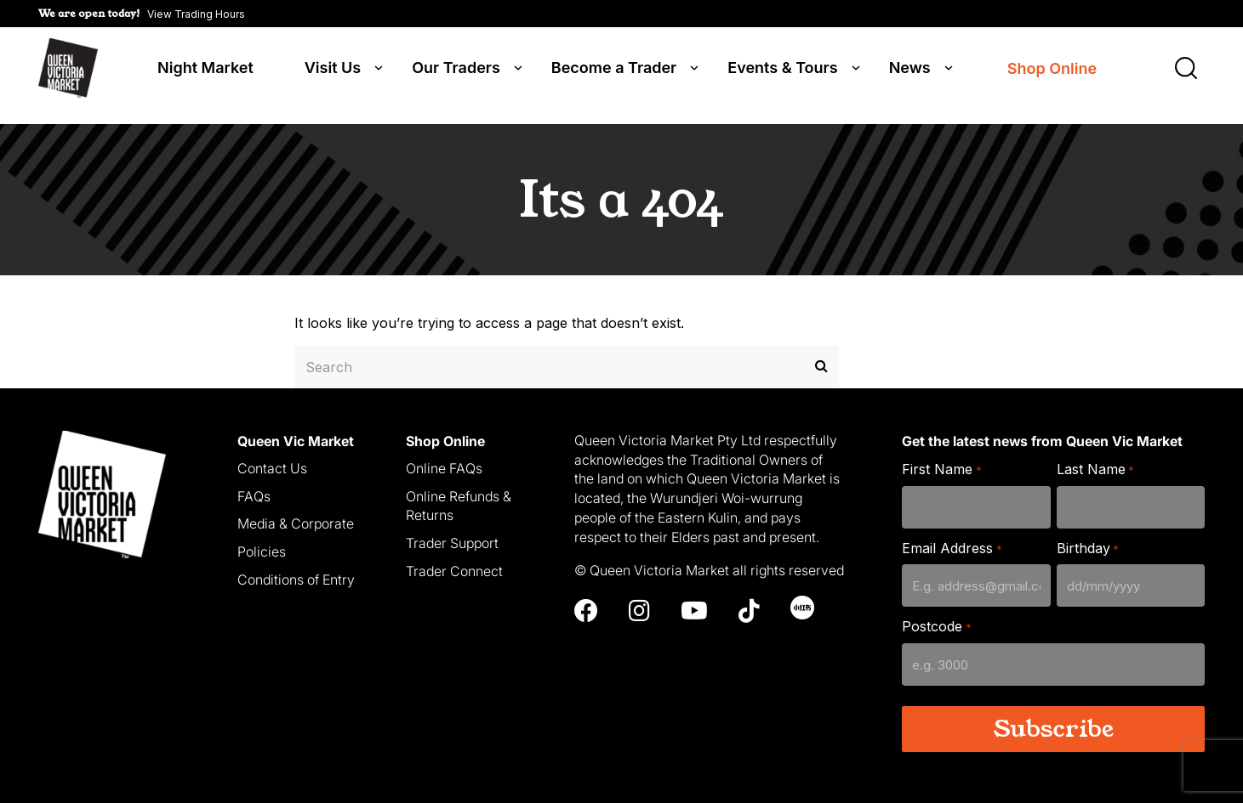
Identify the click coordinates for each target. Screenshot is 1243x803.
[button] (141, 13)
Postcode (936, 616)
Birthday (1088, 537)
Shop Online (1052, 70)
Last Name (1095, 458)
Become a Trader (613, 69)
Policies (261, 539)
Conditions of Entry (296, 567)
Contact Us (272, 456)
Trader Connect (454, 559)
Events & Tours (782, 69)
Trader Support (452, 531)
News (910, 69)
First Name (941, 458)
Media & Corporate (295, 512)
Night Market (205, 69)
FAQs (254, 484)
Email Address (951, 537)
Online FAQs (444, 456)
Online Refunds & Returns (458, 494)
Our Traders (456, 69)
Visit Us (333, 69)
